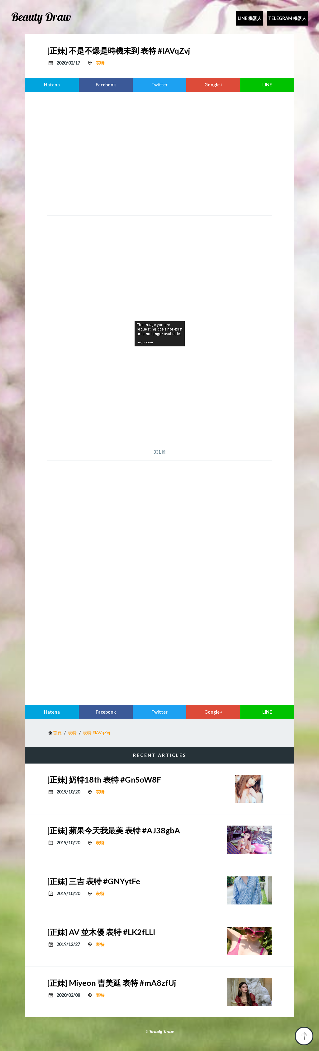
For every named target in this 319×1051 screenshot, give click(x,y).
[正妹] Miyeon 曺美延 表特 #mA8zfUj (111, 982)
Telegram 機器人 (287, 18)
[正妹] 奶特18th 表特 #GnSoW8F (104, 779)
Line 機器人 (249, 18)
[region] (159, 153)
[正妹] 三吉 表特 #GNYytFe (93, 881)
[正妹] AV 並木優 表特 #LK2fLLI (101, 932)
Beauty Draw (41, 16)
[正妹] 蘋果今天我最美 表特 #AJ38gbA (113, 830)
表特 (100, 62)
